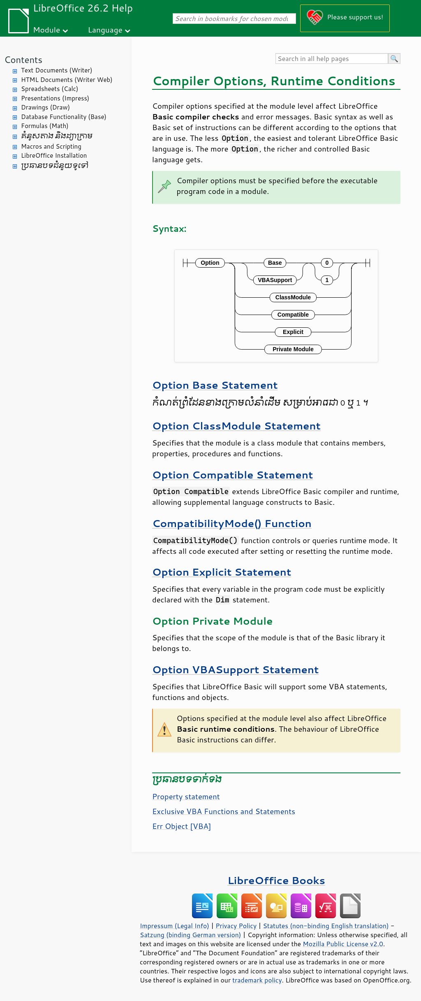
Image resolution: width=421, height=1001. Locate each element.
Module (46, 29)
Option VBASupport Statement (235, 669)
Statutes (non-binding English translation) (326, 925)
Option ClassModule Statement (236, 425)
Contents (23, 59)
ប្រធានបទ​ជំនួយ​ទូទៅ (54, 165)
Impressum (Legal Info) (174, 925)
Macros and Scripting (51, 146)
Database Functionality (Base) (63, 116)
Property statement (186, 796)
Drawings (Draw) (45, 107)
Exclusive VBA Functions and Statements (223, 811)
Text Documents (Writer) (57, 70)
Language (105, 29)
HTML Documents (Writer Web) (67, 79)
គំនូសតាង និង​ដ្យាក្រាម (57, 136)
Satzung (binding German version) (190, 934)
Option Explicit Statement (221, 572)
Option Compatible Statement (232, 474)
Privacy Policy (236, 925)
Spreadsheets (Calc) (49, 88)
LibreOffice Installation (54, 155)
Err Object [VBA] (181, 826)
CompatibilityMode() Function (232, 523)
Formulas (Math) (45, 125)
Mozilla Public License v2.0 (343, 943)
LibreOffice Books (276, 880)
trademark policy (257, 980)
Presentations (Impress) (55, 98)
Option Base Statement (215, 385)
